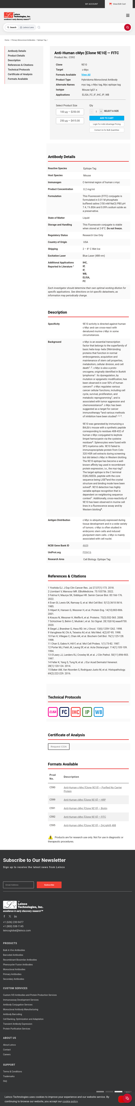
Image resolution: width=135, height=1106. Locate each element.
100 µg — (70, 111)
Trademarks (9, 1076)
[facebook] (4, 916)
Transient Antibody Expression (17, 1024)
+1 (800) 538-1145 (13, 926)
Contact (7, 1049)
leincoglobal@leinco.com (17, 930)
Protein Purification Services (16, 1028)
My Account (91, 4)
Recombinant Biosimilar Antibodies (20, 960)
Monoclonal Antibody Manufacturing (20, 1009)
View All (85, 74)
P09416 (87, 552)
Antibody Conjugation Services (17, 1004)
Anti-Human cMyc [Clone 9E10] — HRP (85, 799)
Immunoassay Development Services (21, 1000)
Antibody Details (17, 51)
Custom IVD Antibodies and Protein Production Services (30, 995)
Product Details (16, 55)
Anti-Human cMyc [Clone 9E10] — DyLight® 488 (90, 825)
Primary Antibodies (12, 974)
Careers (7, 1054)
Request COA (59, 746)
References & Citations (20, 64)
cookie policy (70, 1101)
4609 (85, 545)
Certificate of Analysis (20, 74)
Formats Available (18, 78)
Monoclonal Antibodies (14, 969)
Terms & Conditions (12, 1071)
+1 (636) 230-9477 (13, 922)
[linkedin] (15, 916)
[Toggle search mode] (20, 27)
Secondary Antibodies (13, 979)
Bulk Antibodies (14, 950)
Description (14, 60)
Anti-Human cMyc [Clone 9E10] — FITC (85, 816)
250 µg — (70, 120)
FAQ (5, 1081)
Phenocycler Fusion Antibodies (18, 964)
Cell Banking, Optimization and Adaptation (23, 1019)
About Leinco (9, 1045)
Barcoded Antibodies (13, 955)
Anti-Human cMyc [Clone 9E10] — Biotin (85, 808)
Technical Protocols (19, 69)
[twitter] (10, 916)
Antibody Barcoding (12, 1014)
